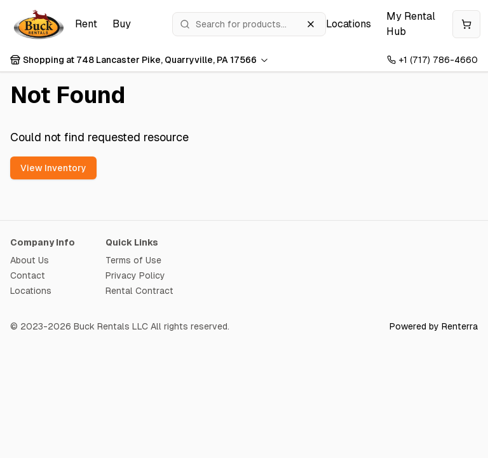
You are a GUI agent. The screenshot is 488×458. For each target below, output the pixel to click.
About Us (29, 260)
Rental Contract (139, 291)
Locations (348, 24)
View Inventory (53, 168)
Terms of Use (133, 260)
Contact (27, 275)
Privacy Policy (135, 275)
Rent (86, 24)
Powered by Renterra (434, 326)
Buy (121, 24)
